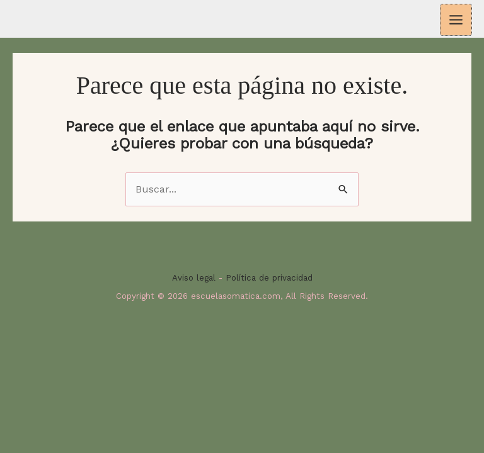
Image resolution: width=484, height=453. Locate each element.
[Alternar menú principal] (456, 19)
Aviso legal (194, 277)
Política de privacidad (269, 277)
